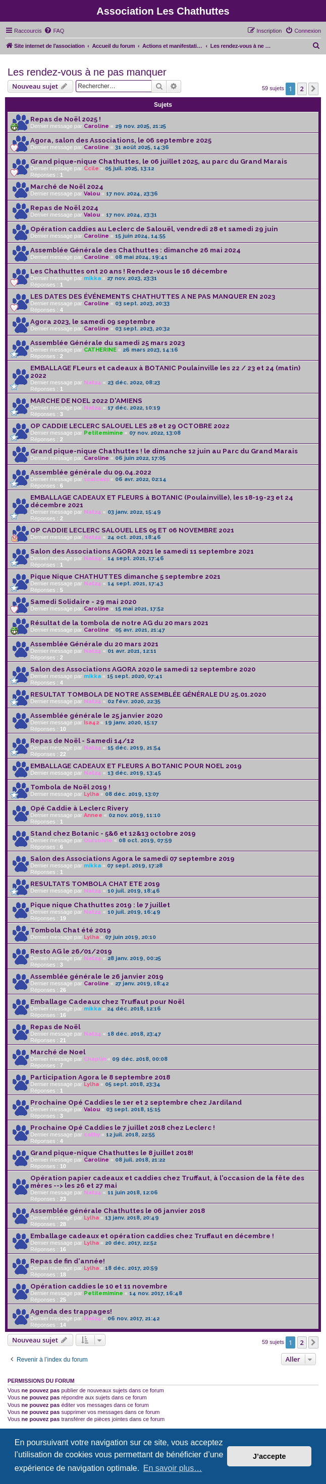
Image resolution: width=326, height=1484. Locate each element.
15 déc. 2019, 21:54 (134, 748)
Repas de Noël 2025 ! (65, 119)
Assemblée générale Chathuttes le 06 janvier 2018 (117, 1211)
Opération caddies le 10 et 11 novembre (99, 1286)
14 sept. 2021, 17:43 (135, 583)
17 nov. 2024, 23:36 (132, 193)
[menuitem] (54, 31)
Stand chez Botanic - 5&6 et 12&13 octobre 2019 (113, 833)
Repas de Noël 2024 (64, 208)
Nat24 (92, 382)
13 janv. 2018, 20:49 (132, 1218)
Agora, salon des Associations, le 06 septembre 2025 (120, 140)
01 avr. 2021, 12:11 (131, 651)
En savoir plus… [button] (172, 1468)
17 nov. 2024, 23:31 (131, 215)
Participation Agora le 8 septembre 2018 (100, 1077)
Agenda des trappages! (71, 1311)
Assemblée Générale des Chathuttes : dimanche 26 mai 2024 (135, 250)
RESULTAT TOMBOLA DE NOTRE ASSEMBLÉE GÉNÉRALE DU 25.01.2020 (148, 694)
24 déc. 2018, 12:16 (134, 1008)
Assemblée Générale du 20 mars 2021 (94, 644)
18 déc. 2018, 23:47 (134, 1034)
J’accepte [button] (269, 1456)
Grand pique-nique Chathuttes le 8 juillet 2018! (111, 1153)
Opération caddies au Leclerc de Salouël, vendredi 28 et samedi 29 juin (154, 229)
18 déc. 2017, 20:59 (131, 1268)
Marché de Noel (57, 1052)
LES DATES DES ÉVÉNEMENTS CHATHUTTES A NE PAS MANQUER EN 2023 (152, 296)
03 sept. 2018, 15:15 (133, 1109)
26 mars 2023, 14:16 (150, 350)
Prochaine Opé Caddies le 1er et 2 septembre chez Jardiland (136, 1102)
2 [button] (302, 88)
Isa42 (91, 722)
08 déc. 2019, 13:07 (132, 794)
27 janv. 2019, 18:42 (142, 983)
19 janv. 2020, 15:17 (131, 722)
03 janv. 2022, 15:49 (134, 512)
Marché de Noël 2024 (66, 186)
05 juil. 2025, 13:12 (129, 168)
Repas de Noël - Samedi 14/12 (82, 741)
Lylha (91, 794)
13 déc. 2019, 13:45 (134, 773)
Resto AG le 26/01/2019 (71, 951)
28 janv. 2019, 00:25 (134, 958)
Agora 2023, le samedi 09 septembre (92, 321)
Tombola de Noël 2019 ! (70, 787)
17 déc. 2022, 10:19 (133, 407)
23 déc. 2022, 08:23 (133, 382)
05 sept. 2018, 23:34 (132, 1084)
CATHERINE (100, 350)
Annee (93, 815)
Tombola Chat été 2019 (70, 930)
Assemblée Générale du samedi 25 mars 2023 (107, 343)
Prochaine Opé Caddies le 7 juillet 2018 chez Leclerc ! (122, 1127)
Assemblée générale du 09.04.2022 (90, 472)
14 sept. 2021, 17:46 (135, 558)
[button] (313, 89)
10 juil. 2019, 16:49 (133, 912)
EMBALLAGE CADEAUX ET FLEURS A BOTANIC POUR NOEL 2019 (136, 766)
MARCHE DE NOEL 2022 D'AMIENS (86, 400)
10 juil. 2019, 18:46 (133, 891)
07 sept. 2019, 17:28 (134, 865)
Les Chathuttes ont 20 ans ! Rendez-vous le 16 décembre (129, 271)
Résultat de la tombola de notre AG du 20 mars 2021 (119, 623)
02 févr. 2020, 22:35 (133, 701)
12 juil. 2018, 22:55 (130, 1134)
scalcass (96, 479)
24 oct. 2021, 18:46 (134, 537)
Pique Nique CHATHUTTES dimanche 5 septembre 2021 (125, 576)
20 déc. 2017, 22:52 (130, 1243)
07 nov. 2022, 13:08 (155, 433)
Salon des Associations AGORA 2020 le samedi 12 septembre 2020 (142, 669)
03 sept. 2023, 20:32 (142, 328)
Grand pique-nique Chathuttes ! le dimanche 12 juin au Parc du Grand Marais (164, 451)
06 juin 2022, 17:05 (140, 458)
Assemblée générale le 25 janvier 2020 (96, 715)
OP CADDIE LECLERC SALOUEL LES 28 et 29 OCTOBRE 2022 (130, 426)
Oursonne (98, 840)
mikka (92, 278)
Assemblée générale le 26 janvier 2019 (97, 976)
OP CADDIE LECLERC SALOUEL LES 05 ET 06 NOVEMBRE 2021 (132, 530)
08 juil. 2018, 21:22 (140, 1160)
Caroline (96, 126)
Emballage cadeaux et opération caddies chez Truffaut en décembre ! (152, 1236)
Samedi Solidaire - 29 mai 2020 (83, 601)
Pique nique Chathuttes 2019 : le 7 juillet (100, 905)
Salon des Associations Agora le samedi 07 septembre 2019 (132, 858)
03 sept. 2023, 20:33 (142, 303)
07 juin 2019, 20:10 (130, 937)
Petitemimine (103, 433)
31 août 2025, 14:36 (142, 147)
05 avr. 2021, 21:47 (140, 630)
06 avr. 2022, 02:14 (141, 479)
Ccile (91, 168)
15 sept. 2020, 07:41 (134, 676)
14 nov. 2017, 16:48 (155, 1293)
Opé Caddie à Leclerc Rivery (79, 808)
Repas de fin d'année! (67, 1261)
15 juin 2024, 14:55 (140, 236)
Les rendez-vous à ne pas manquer (87, 72)
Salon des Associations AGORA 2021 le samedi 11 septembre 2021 (142, 551)
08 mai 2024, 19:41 (141, 257)
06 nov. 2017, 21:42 (133, 1318)
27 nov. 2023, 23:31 (132, 278)
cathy (92, 1134)
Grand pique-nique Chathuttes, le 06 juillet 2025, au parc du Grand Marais (158, 161)
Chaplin (95, 1059)
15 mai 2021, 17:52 (139, 608)
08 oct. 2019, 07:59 (145, 840)
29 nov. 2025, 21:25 (140, 126)
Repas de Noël (55, 1027)
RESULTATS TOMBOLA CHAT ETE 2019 (95, 884)
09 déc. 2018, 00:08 (140, 1059)
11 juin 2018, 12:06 (132, 1192)
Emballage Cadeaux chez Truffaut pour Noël (107, 1001)
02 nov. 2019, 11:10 (134, 815)
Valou (92, 193)
